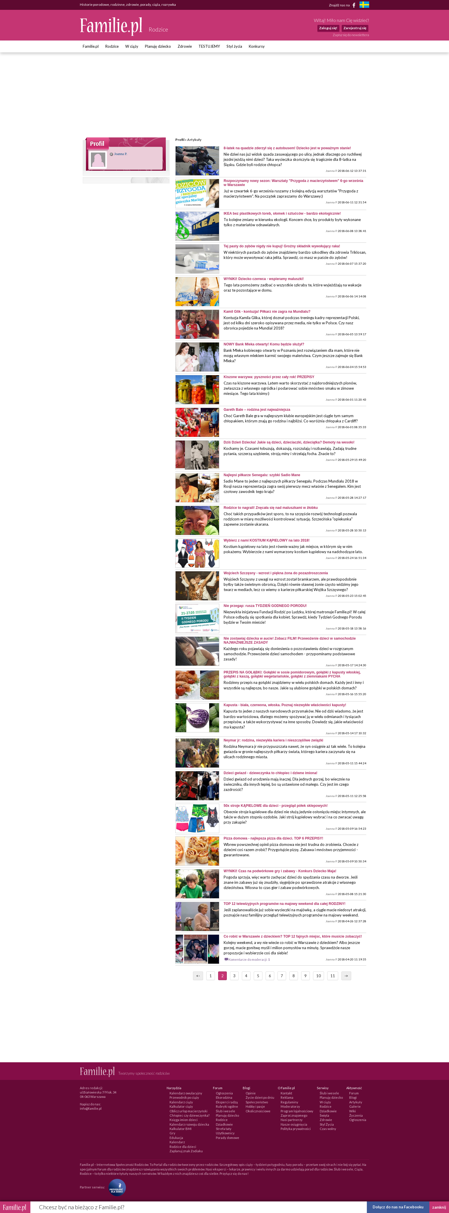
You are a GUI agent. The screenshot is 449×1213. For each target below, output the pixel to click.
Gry (172, 1133)
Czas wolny (328, 1129)
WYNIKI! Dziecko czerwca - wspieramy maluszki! (264, 279)
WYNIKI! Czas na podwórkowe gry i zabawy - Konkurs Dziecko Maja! (280, 871)
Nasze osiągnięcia (294, 1124)
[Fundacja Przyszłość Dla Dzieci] (116, 1187)
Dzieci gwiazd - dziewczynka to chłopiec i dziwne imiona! (270, 773)
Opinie (251, 1093)
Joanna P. (118, 154)
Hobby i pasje (255, 1106)
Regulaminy (289, 1102)
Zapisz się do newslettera (351, 35)
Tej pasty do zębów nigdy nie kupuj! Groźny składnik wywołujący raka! (282, 246)
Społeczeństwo (257, 1102)
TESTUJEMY (209, 46)
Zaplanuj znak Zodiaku (186, 1151)
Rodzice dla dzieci (183, 1146)
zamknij (439, 1207)
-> (346, 975)
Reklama (287, 1097)
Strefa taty (223, 1129)
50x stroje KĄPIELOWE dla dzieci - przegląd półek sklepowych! (275, 806)
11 (332, 975)
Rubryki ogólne (227, 1106)
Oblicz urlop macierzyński (188, 1111)
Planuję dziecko (158, 46)
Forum (354, 1093)
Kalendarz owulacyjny (186, 1093)
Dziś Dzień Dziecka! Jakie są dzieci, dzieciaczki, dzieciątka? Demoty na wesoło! (289, 442)
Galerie (355, 1106)
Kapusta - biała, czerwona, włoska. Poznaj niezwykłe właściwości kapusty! (285, 705)
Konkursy (257, 46)
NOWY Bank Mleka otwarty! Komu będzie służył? (264, 344)
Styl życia (234, 46)
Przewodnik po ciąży (184, 1097)
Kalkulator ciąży (181, 1106)
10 (318, 975)
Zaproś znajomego (294, 1115)
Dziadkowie (224, 1124)
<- (198, 975)
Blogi (353, 1097)
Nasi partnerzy (292, 1120)
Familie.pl (91, 46)
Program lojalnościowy (297, 1111)
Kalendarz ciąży (181, 1102)
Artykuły (355, 1102)
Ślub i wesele (225, 1111)
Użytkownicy (225, 1133)
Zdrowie (185, 46)
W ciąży (131, 46)
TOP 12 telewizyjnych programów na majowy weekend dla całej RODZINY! (284, 904)
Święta (324, 1115)
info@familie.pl (91, 1108)
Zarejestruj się (354, 28)
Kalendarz (177, 1142)
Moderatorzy (290, 1106)
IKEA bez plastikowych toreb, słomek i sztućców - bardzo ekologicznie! (282, 213)
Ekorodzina (224, 1097)
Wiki (352, 1111)
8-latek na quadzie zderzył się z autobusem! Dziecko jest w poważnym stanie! (287, 148)
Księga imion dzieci (184, 1120)
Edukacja (176, 1138)
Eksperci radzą (227, 1102)
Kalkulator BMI (181, 1129)
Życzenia (356, 1115)
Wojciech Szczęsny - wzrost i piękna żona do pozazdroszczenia (276, 573)
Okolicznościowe (258, 1111)
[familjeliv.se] (364, 5)
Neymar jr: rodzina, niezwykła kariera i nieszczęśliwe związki (273, 740)
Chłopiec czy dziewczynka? (189, 1115)
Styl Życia (327, 1124)
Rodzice (112, 46)
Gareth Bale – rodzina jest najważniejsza (257, 410)
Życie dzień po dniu (260, 1097)
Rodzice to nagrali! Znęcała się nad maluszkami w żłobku (271, 508)
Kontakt (286, 1093)
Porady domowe (227, 1138)
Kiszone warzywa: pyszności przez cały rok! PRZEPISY (269, 377)
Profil (179, 139)
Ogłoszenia (224, 1093)
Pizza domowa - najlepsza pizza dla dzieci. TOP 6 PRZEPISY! (273, 838)
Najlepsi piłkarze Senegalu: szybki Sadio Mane (262, 475)
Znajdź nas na (343, 5)
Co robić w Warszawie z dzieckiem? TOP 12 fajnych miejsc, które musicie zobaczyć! (293, 936)
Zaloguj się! (328, 28)
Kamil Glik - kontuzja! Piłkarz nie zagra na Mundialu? (267, 312)
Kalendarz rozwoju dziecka (189, 1124)
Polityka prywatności (296, 1129)
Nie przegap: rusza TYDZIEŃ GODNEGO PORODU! (265, 606)
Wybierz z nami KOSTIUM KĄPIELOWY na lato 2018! (267, 540)
